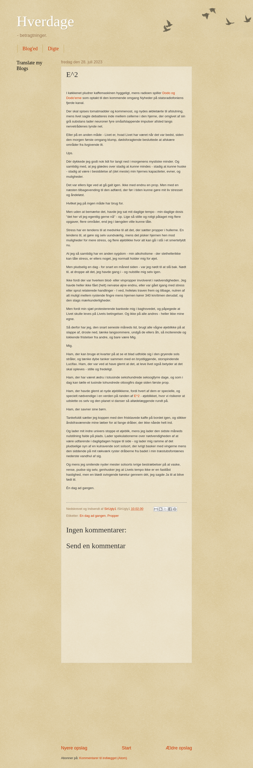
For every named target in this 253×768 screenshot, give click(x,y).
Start (126, 747)
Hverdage (45, 21)
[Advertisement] (126, 704)
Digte (53, 48)
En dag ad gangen (92, 516)
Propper (113, 516)
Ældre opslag (179, 747)
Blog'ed (30, 48)
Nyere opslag (74, 747)
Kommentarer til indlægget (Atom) (103, 758)
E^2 (137, 396)
